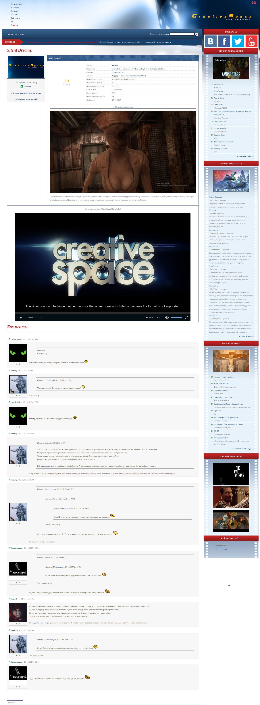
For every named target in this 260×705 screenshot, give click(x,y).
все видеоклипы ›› (245, 156)
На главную (17, 4)
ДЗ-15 (216, 431)
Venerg (56, 499)
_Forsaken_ (223, 549)
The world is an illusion (223, 142)
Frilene (213, 213)
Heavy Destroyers (216, 197)
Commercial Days (221, 390)
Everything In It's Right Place (226, 417)
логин (10, 34)
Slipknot (115, 72)
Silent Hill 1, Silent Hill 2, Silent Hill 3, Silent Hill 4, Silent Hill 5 (138, 69)
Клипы (14, 11)
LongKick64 (50, 380)
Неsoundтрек (50, 489)
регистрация (20, 34)
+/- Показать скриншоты (122, 107)
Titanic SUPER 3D (221, 383)
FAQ (13, 21)
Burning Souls (219, 135)
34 (113, 96)
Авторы (15, 15)
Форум (14, 25)
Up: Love (218, 411)
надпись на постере (49, 466)
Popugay (212, 210)
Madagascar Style (221, 438)
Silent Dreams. (54, 58)
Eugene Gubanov (217, 233)
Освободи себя (220, 121)
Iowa (122, 72)
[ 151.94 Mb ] (26, 83)
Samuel (48, 443)
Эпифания (218, 104)
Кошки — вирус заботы (224, 377)
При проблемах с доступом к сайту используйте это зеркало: (126, 42)
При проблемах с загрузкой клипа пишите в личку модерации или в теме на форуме (63, 42)
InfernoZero (215, 249)
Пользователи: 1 (222, 545)
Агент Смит (219, 98)
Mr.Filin (213, 200)
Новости (15, 8)
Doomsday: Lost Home (223, 397)
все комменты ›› (246, 336)
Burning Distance (221, 148)
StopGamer (218, 91)
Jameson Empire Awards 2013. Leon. (229, 424)
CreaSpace (106, 209)
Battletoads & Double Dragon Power (229, 404)
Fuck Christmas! (220, 128)
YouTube (116, 209)
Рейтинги (15, 18)
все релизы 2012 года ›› (242, 449)
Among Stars (219, 84)
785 (113, 93)
